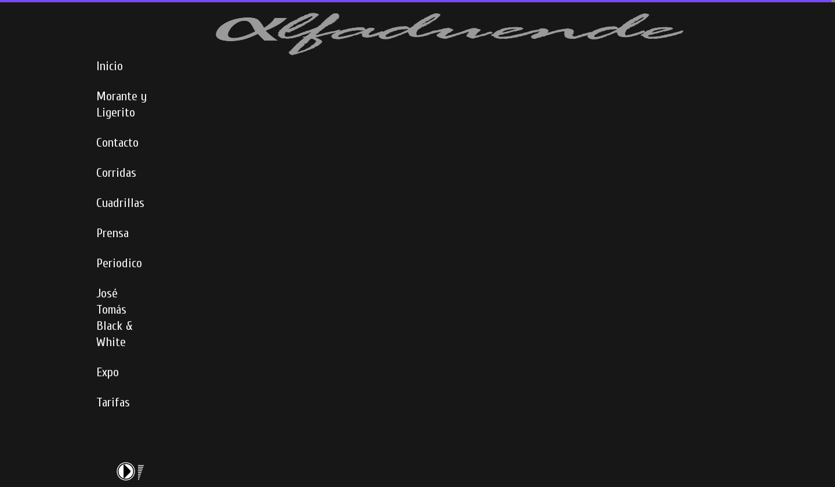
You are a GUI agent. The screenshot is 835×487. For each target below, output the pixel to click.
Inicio (109, 66)
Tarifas (113, 402)
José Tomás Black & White (114, 318)
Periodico (119, 263)
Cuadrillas (120, 202)
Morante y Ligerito (121, 104)
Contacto (117, 142)
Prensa (112, 233)
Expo (107, 372)
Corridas (116, 172)
